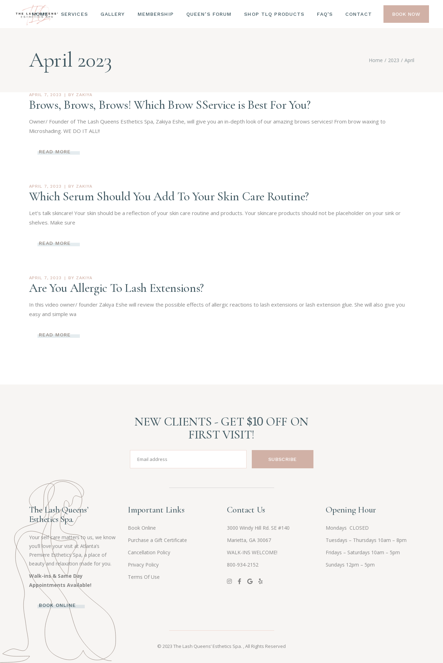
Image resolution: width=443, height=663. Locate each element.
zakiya (84, 94)
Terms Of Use (144, 577)
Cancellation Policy (149, 552)
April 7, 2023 (45, 94)
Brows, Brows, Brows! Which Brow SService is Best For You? (170, 105)
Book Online (142, 527)
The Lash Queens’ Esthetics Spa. (208, 646)
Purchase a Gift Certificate (157, 540)
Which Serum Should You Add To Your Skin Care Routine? (169, 196)
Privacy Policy (143, 564)
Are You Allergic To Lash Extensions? (116, 288)
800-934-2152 (242, 564)
